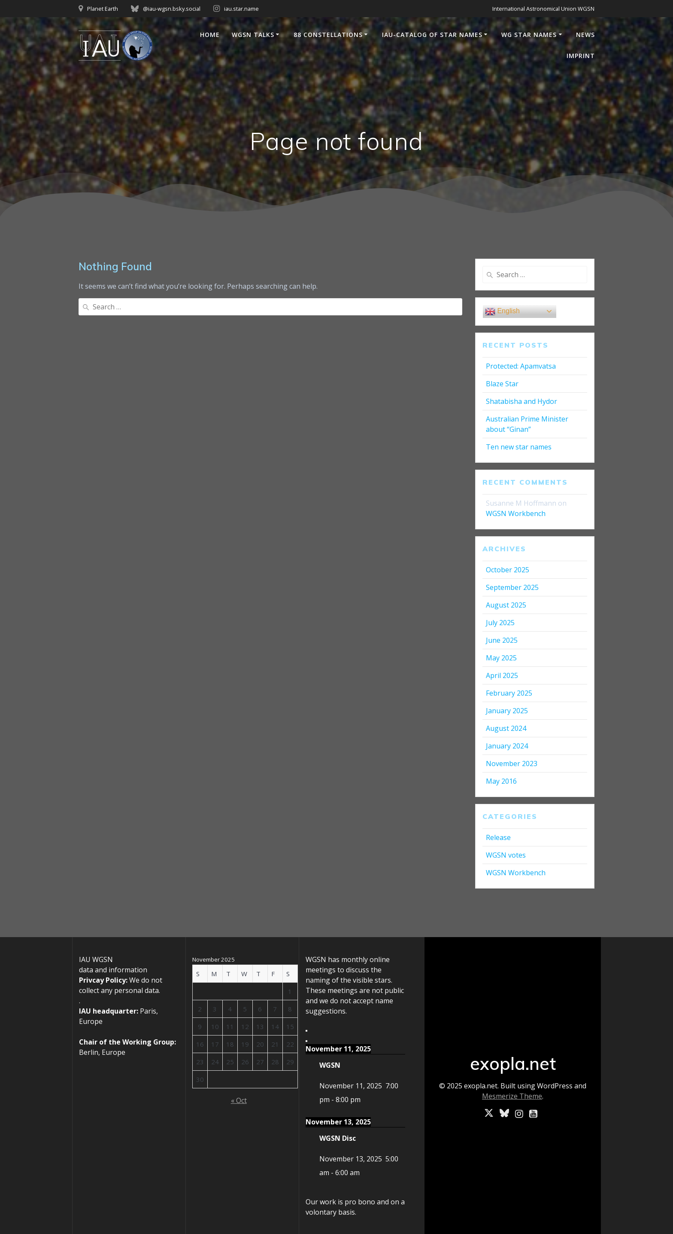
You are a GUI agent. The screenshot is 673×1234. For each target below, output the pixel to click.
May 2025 (501, 658)
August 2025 (506, 605)
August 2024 (506, 728)
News (585, 35)
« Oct (239, 1100)
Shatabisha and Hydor (521, 401)
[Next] (306, 1041)
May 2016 (501, 781)
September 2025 (512, 587)
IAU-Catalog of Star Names (432, 35)
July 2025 (500, 622)
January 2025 (507, 710)
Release (498, 837)
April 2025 (502, 675)
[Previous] (306, 1031)
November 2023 (511, 763)
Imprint (581, 56)
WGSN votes (506, 855)
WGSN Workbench (516, 513)
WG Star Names (529, 35)
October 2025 (507, 569)
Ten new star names (519, 447)
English (502, 311)
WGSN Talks (253, 35)
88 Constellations (328, 35)
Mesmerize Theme (512, 1096)
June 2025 (502, 640)
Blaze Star (502, 383)
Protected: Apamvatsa (521, 366)
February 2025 (509, 693)
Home (210, 35)
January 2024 (507, 746)
